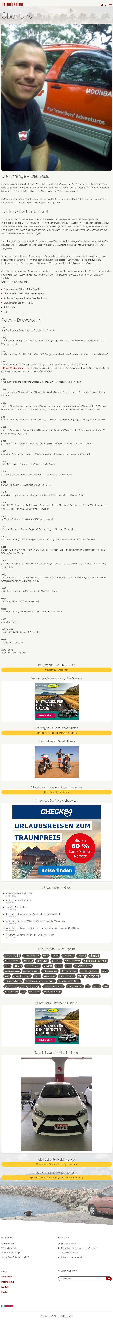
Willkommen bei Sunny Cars (19, 893)
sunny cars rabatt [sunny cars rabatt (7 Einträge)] (53, 986)
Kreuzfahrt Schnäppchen (56, 670)
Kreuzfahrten (7, 1243)
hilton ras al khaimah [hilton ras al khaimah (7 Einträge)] (95, 960)
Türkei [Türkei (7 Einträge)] (96, 986)
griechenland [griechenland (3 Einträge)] (56, 961)
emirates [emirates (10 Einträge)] (42, 960)
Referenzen (9, 307)
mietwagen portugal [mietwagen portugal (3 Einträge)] (50, 971)
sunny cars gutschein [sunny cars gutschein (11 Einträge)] (39, 981)
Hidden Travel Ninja (10, 1253)
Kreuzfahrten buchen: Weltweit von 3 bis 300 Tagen (30, 935)
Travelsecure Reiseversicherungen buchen (56, 733)
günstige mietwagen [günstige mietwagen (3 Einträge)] (72, 961)
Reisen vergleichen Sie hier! (56, 792)
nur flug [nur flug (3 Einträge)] (104, 971)
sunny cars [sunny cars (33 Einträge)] (88, 976)
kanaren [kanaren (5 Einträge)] (18, 966)
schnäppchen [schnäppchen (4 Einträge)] (49, 976)
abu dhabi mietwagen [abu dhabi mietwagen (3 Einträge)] (31, 956)
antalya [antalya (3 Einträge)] (45, 956)
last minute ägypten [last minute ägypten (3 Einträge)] (32, 966)
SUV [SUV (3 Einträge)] (87, 986)
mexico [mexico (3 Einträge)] (68, 966)
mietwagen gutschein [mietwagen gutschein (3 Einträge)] (31, 971)
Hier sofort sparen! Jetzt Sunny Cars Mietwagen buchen (56, 1178)
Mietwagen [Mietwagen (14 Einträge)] (83, 966)
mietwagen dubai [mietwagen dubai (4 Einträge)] (12, 971)
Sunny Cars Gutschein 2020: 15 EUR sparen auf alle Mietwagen (35, 921)
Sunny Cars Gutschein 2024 (18, 900)
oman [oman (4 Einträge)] (7, 976)
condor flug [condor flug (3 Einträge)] (82, 956)
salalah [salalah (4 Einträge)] (37, 976)
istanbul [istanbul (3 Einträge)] (7, 966)
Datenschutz (7, 1282)
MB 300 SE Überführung (13, 368)
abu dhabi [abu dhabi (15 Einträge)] (12, 956)
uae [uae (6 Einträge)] (106, 986)
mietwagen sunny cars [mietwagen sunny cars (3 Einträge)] (69, 971)
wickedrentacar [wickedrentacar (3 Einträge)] (34, 991)
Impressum (6, 1277)
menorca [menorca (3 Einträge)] (59, 966)
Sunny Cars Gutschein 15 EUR (15, 1257)
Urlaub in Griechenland (16, 907)
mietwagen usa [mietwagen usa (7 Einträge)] (89, 971)
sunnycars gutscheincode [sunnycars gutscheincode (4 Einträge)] (69, 981)
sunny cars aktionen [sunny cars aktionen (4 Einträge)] (13, 981)
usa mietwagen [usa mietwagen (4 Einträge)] (11, 991)
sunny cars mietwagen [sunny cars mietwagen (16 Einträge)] (22, 986)
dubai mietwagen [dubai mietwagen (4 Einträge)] (12, 961)
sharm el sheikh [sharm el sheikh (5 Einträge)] (66, 976)
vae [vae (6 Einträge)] (23, 991)
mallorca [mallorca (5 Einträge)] (47, 966)
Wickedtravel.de (9, 1248)
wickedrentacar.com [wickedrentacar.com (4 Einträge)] (52, 991)
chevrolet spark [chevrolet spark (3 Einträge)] (68, 956)
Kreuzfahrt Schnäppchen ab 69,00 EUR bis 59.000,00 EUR (33, 914)
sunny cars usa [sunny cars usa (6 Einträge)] (75, 986)
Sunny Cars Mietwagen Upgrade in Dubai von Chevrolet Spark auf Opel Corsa (42, 928)
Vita (5, 312)
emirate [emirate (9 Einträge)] (28, 960)
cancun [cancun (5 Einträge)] (55, 955)
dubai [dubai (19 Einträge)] (94, 956)
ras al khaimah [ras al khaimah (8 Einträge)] (21, 976)
